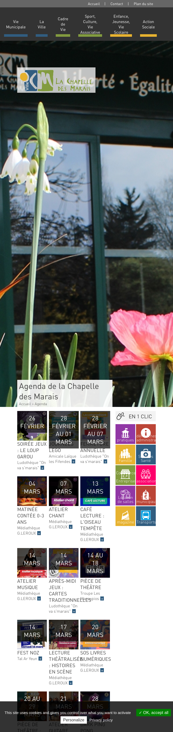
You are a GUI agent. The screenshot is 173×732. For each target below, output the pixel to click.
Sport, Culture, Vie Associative (90, 24)
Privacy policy (101, 720)
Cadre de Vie (63, 24)
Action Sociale (148, 24)
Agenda (41, 403)
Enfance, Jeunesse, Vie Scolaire (121, 24)
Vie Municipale (16, 24)
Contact (116, 3)
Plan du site (143, 3)
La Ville (42, 24)
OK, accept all (153, 712)
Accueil (94, 3)
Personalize (73, 720)
